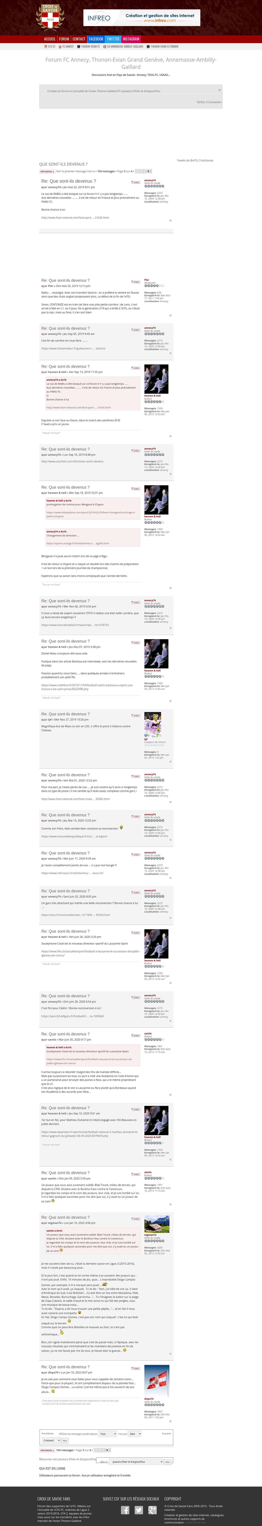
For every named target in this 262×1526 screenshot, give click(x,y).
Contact (79, 38)
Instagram (131, 38)
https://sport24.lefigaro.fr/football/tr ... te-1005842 (72, 1016)
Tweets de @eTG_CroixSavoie (195, 160)
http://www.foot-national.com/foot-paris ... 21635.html (75, 217)
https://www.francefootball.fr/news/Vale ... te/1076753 (75, 625)
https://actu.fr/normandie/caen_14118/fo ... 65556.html (75, 915)
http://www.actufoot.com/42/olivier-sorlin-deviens (72, 461)
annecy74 (54, 187)
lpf (50, 719)
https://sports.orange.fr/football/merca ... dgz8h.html (77, 543)
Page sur (124, 171)
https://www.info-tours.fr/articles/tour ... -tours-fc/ (72, 873)
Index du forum (59, 91)
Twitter (113, 38)
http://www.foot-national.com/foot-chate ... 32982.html (75, 799)
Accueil (50, 38)
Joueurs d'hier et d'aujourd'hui (141, 91)
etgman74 (54, 1223)
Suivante (166, 1433)
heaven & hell (57, 372)
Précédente (48, 1433)
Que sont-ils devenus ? (63, 164)
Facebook (96, 38)
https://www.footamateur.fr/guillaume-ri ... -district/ (73, 348)
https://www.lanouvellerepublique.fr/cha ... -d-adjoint (74, 836)
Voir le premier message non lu (75, 171)
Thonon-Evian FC (88, 46)
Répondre (47, 171)
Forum (64, 38)
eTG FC (49, 46)
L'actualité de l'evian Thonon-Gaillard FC (96, 91)
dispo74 (53, 1372)
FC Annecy (66, 46)
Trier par (129, 1433)
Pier (50, 286)
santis (52, 1039)
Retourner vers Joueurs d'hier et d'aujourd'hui (67, 1459)
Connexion (214, 102)
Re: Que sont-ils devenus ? (68, 181)
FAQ (202, 102)
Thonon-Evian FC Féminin (162, 46)
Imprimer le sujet (219, 89)
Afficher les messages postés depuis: (88, 1433)
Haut (170, 220)
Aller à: (103, 1461)
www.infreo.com (196, 1522)
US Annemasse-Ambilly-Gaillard (123, 46)
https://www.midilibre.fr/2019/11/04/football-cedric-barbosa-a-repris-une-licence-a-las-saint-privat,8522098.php (87, 687)
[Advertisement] (131, 133)
